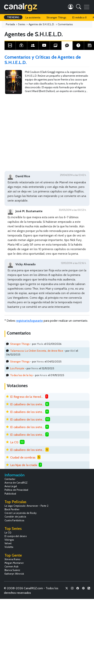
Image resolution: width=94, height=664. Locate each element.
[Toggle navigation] (86, 7)
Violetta (9, 547)
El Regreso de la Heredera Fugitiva (27, 397)
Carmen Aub (11, 566)
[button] (78, 7)
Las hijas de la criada (23, 465)
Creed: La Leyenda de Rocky (20, 513)
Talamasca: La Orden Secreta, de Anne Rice (36, 350)
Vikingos (9, 539)
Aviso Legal (11, 486)
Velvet (8, 543)
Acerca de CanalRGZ (16, 482)
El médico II (79, 17)
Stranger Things (56, 17)
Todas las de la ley (21, 375)
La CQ (14, 442)
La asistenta (32, 17)
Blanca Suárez (12, 570)
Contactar (10, 479)
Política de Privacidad (16, 489)
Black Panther (12, 509)
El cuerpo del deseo (16, 536)
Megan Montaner (14, 563)
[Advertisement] (37, 129)
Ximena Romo (12, 559)
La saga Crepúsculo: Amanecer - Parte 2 (27, 505)
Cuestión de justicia (15, 516)
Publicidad (10, 493)
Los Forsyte (17, 368)
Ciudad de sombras (22, 457)
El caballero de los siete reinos (27, 404)
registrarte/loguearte (29, 320)
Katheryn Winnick (14, 573)
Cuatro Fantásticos (14, 520)
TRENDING (13, 17)
